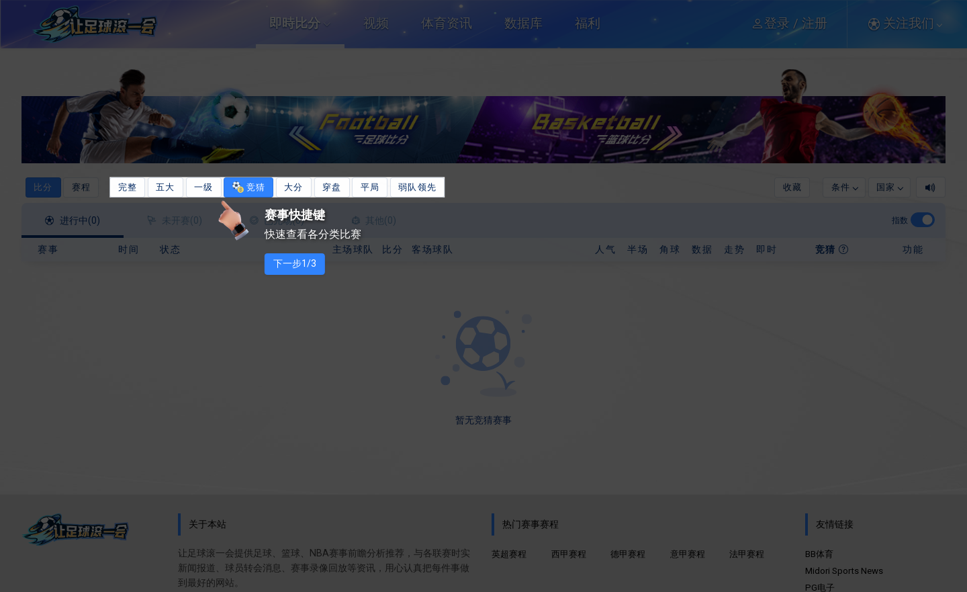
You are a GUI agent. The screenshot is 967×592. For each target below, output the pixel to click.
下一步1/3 (310, 264)
